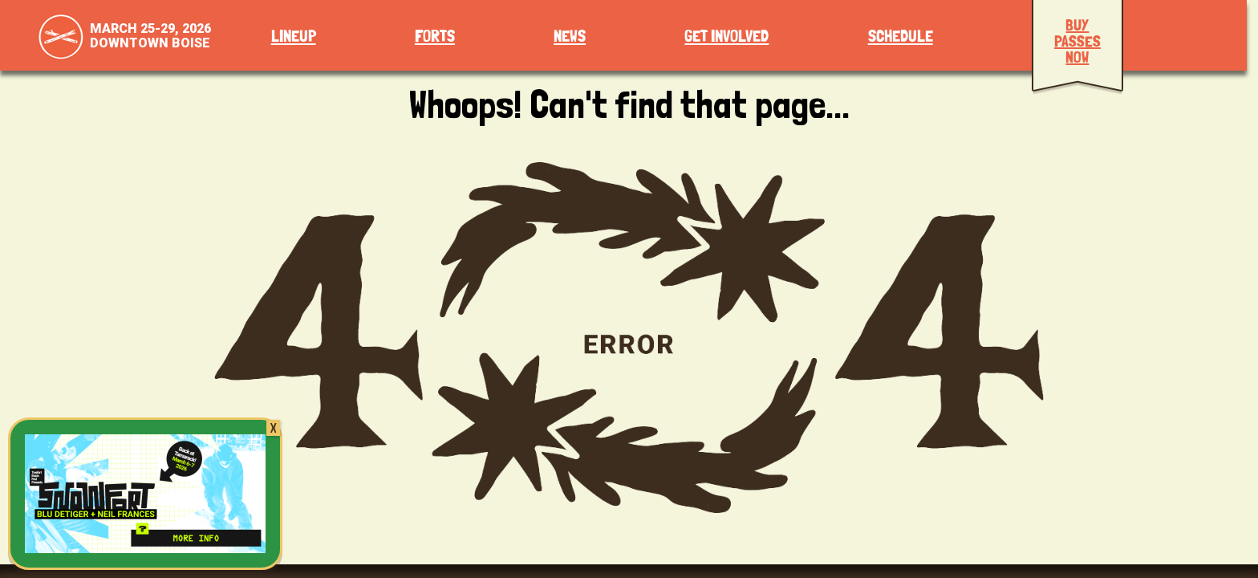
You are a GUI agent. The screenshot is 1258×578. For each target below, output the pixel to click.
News (570, 36)
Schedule (900, 36)
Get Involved (726, 36)
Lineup (293, 36)
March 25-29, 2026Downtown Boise (150, 36)
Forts (435, 36)
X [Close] (273, 428)
